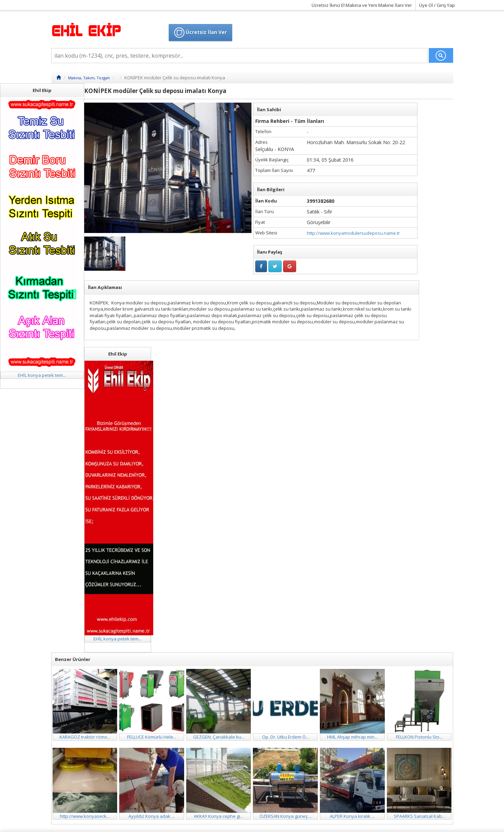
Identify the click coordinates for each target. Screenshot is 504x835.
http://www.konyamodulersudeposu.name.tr (353, 233)
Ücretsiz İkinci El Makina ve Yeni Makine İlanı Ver (362, 5)
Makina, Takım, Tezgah (89, 77)
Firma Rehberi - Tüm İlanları (289, 121)
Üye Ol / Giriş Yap (437, 5)
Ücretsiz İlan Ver (200, 32)
